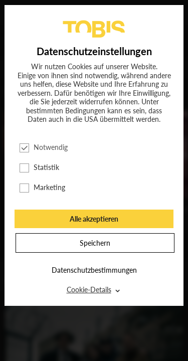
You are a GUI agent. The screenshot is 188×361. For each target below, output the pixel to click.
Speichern (95, 243)
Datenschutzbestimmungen (94, 270)
